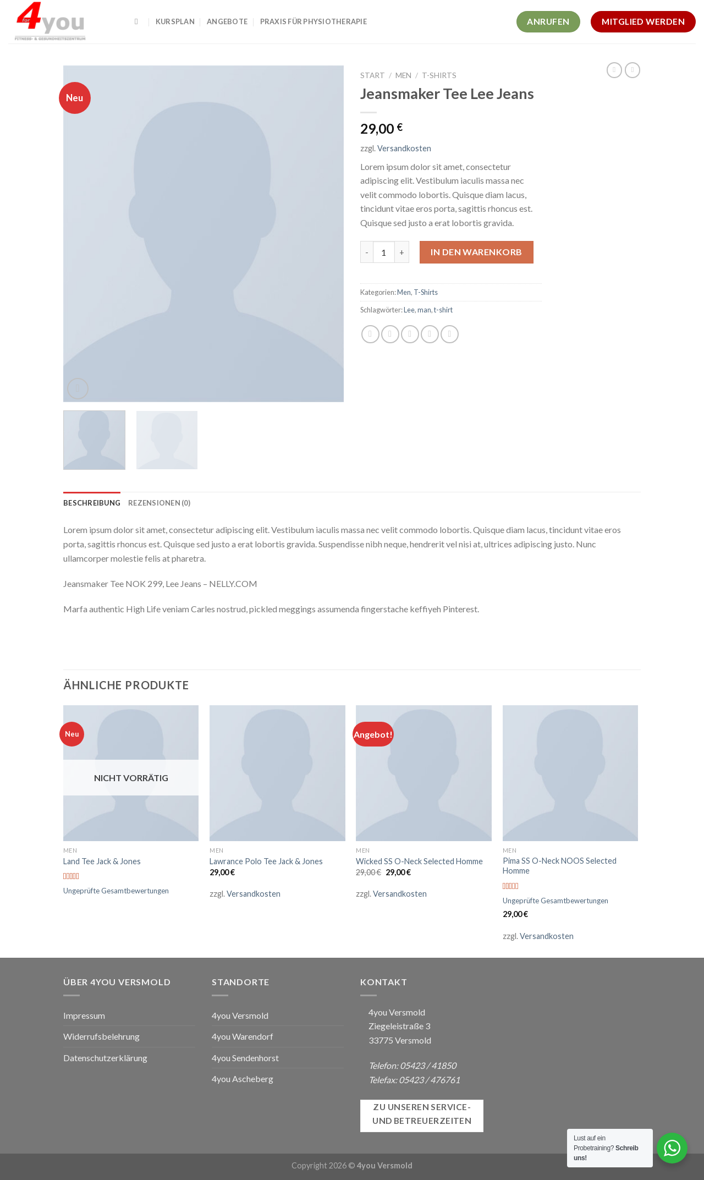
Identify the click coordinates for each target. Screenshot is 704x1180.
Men (403, 75)
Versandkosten (404, 148)
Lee (409, 309)
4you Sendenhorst (245, 1057)
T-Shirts (439, 75)
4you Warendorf (242, 1036)
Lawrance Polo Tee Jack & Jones (266, 861)
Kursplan (175, 21)
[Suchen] (139, 21)
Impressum (84, 1015)
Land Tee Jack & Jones (102, 861)
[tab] (91, 503)
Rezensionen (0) (159, 502)
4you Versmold (240, 1015)
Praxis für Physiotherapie (313, 21)
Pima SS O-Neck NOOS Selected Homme (560, 866)
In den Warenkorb (476, 251)
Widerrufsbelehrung (101, 1036)
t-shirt (443, 309)
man (424, 309)
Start (372, 75)
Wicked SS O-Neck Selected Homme (419, 861)
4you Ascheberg (242, 1078)
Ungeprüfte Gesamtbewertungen (116, 890)
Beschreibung (91, 502)
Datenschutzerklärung (105, 1057)
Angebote (227, 21)
